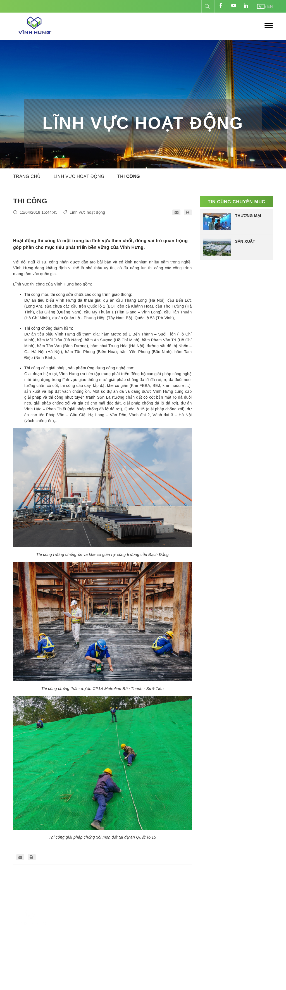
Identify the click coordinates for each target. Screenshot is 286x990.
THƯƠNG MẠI (248, 215)
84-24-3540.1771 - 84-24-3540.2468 (117, 942)
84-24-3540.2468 (85, 950)
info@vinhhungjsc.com (94, 959)
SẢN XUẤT (245, 241)
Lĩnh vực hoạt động (79, 176)
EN (270, 6)
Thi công (181, 926)
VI (261, 6)
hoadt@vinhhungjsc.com (130, 967)
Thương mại (185, 934)
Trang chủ (27, 176)
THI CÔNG (128, 176)
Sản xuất (181, 918)
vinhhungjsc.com (228, 939)
